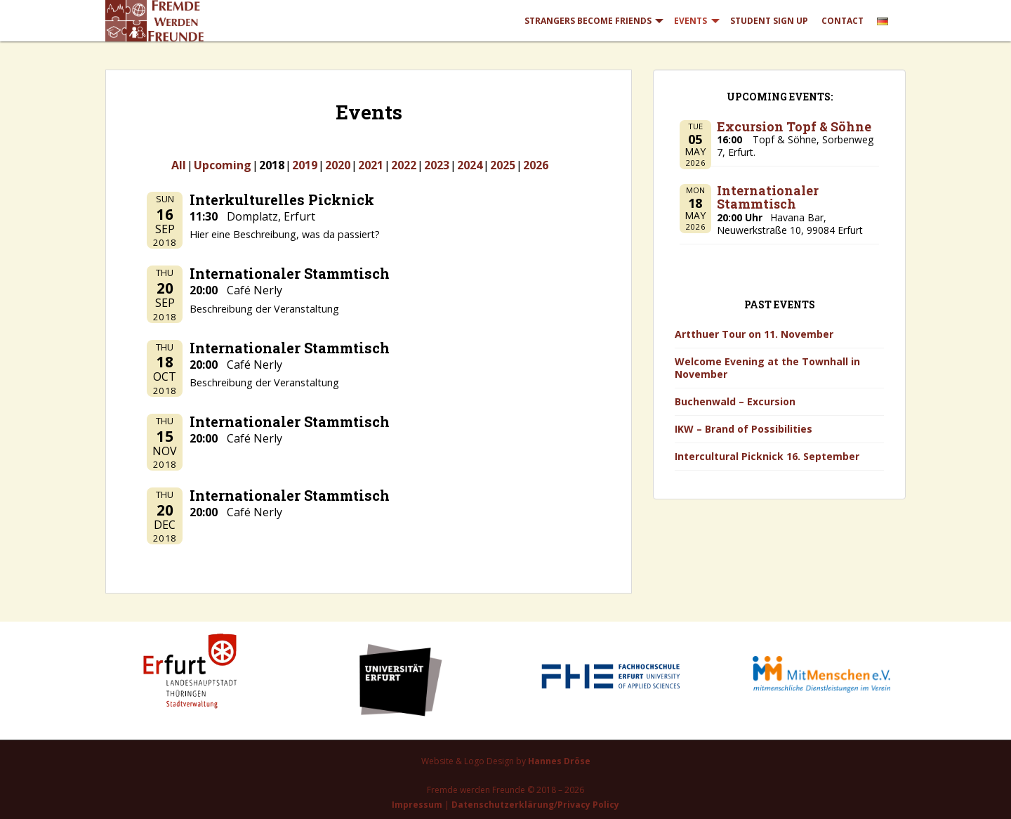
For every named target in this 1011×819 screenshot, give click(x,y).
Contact (842, 21)
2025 (502, 165)
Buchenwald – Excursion (735, 401)
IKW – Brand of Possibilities (743, 428)
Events (690, 21)
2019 (304, 165)
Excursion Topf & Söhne (794, 126)
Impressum (417, 805)
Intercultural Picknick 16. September (767, 456)
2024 (469, 165)
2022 (403, 165)
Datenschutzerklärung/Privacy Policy (535, 805)
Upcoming (222, 165)
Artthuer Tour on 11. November (754, 334)
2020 (337, 165)
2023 (436, 165)
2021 (370, 165)
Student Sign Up (769, 21)
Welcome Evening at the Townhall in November (767, 368)
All (178, 165)
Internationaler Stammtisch (768, 197)
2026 (535, 165)
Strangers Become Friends (588, 21)
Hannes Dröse (559, 761)
